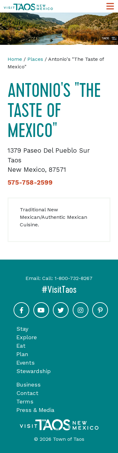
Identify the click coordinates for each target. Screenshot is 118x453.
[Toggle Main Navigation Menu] (110, 6)
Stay (22, 328)
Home (15, 59)
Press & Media (35, 410)
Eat (20, 345)
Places (35, 59)
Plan (22, 354)
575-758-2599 (30, 182)
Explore (26, 337)
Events (25, 362)
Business (28, 384)
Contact (27, 393)
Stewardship (33, 371)
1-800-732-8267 (73, 278)
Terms (24, 401)
